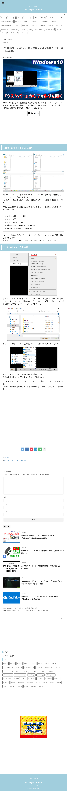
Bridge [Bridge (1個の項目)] (26, 21)
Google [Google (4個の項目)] (42, 25)
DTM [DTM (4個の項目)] (5, 663)
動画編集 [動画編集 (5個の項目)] (21, 682)
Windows (6, 457)
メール (5, 504)
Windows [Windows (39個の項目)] (4, 33)
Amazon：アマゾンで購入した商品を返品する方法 (22, 608)
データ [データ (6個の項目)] (42, 671)
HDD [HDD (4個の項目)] (19, 663)
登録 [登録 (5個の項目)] (52, 682)
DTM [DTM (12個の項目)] (17, 25)
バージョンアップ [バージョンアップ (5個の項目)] (20, 675)
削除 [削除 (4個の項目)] (13, 682)
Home (30, 778)
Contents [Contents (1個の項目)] (54, 21)
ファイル (15, 460)
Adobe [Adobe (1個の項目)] (12, 18)
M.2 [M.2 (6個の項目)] (34, 663)
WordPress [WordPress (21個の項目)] (15, 33)
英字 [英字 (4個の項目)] (59, 682)
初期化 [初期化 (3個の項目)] (6, 682)
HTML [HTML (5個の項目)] (26, 663)
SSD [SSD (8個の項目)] (47, 663)
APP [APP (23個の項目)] (43, 18)
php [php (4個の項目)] (40, 663)
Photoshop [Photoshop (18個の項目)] (38, 29)
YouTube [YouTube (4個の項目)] (25, 33)
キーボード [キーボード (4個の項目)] (48, 667)
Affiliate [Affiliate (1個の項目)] (20, 18)
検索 (25, 460)
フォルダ (21, 460)
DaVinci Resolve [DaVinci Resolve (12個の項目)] (6, 25)
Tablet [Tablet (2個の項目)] (58, 29)
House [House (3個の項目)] (50, 25)
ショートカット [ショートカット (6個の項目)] (8, 671)
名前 (4, 497)
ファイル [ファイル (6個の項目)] (31, 675)
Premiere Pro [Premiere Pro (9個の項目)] (49, 29)
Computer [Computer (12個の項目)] (44, 21)
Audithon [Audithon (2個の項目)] (59, 18)
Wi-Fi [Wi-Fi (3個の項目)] (54, 663)
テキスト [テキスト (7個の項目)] (34, 671)
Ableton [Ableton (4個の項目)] (4, 18)
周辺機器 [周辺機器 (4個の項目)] (30, 682)
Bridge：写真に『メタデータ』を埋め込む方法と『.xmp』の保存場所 (27, 610)
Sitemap (36, 778)
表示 (36, 113)
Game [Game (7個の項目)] (34, 25)
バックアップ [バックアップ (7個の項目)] (7, 675)
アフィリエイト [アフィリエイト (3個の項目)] (8, 667)
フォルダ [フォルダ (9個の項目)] (40, 675)
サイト (5, 511)
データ (11, 460)
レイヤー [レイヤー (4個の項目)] (31, 678)
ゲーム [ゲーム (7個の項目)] (57, 667)
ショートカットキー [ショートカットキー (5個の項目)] (22, 671)
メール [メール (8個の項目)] (16, 678)
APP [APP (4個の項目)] (36, 18)
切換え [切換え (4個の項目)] (57, 678)
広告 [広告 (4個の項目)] (45, 682)
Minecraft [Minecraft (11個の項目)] (14, 29)
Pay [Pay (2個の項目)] (30, 29)
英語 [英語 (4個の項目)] (5, 686)
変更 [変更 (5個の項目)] (38, 682)
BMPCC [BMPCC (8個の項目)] (18, 21)
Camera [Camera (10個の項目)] (35, 21)
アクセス (6, 460)
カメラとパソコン (33, 785)
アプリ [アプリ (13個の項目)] (19, 667)
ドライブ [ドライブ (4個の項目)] (51, 671)
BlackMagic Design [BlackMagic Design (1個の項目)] (7, 21)
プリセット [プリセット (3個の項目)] (7, 678)
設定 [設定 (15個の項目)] (12, 686)
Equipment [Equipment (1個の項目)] (25, 25)
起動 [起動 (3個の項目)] (26, 686)
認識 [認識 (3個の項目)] (20, 686)
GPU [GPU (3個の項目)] (12, 663)
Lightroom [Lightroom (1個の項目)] (4, 29)
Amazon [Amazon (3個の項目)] (28, 18)
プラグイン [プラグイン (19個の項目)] (50, 675)
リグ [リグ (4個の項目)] (24, 678)
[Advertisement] (33, 130)
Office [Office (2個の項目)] (23, 29)
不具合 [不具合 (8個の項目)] (40, 678)
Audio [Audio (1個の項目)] (51, 18)
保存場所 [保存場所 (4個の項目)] (48, 678)
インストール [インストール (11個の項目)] (29, 667)
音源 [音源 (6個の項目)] (41, 686)
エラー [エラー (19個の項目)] (39, 667)
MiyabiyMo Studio (33, 9)
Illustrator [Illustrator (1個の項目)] (59, 25)
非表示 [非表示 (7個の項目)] (33, 686)
